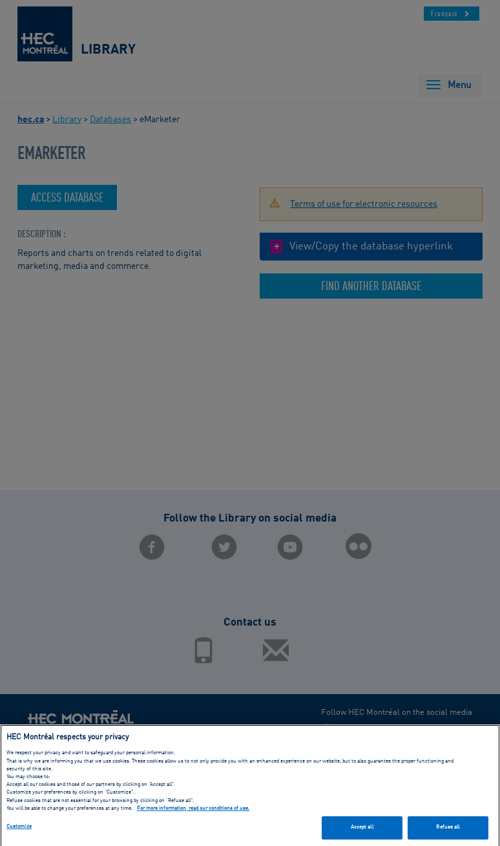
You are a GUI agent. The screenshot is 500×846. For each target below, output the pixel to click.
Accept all (362, 829)
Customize (19, 829)
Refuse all (447, 829)
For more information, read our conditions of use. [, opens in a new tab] (193, 811)
